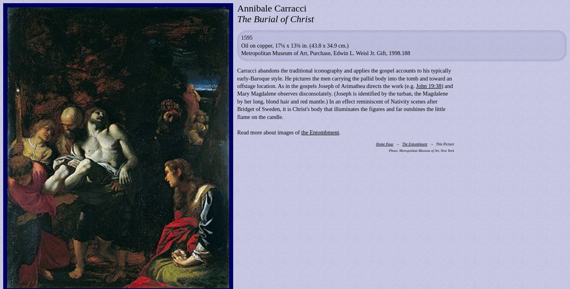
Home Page (384, 144)
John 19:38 (428, 86)
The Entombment (415, 144)
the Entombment (320, 132)
